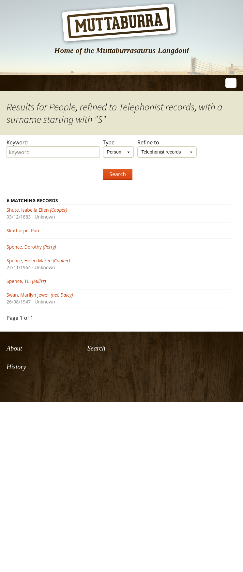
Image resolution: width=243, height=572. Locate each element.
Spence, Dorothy (31, 247)
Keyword (17, 142)
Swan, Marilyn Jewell (40, 295)
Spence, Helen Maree (38, 260)
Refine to (148, 142)
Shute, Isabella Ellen (37, 210)
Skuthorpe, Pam (23, 230)
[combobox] (118, 152)
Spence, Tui (26, 281)
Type (108, 142)
